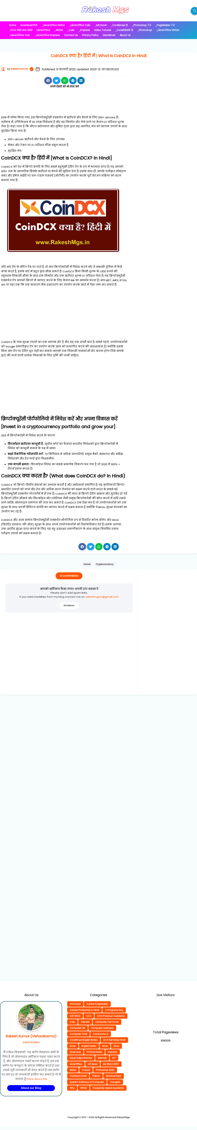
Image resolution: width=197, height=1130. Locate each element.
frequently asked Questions (108, 1087)
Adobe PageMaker (97, 1003)
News (73, 1069)
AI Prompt (75, 1003)
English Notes (89, 1046)
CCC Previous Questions (111, 1015)
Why (72, 1087)
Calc (72, 1021)
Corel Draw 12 (100, 1033)
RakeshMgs (123, 1117)
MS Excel (92, 1064)
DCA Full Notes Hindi (114, 1039)
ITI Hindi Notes (94, 1051)
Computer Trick (78, 1033)
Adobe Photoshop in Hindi (84, 1010)
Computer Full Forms (107, 1021)
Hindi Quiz (75, 1051)
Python (96, 1075)
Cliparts (85, 1021)
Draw (73, 1046)
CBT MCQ (75, 1015)
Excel (105, 1046)
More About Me (37, 1079)
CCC (88, 1015)
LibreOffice (76, 1064)
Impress (112, 1051)
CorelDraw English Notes (83, 1039)
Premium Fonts (78, 1075)
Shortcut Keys (113, 1075)
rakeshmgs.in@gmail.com (102, 597)
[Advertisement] (64, 106)
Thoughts (115, 1082)
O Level (86, 1069)
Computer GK (77, 1028)
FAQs (116, 1046)
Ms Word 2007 (111, 1064)
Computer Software (102, 1028)
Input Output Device (81, 1057)
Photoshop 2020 (105, 1069)
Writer (83, 1087)
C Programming (114, 1010)
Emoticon (69, 605)
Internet (102, 1057)
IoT (114, 1057)
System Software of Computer (87, 1082)
